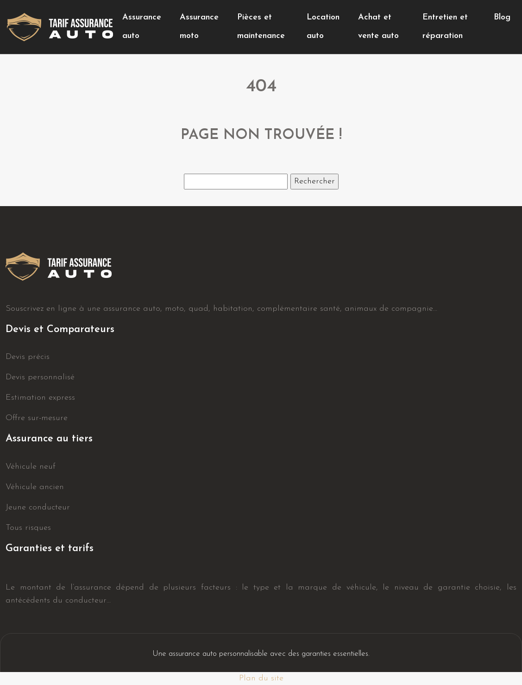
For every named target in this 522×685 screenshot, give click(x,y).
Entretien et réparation (445, 26)
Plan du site (261, 678)
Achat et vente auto (378, 26)
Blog (502, 17)
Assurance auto (141, 26)
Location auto (323, 26)
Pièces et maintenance (261, 26)
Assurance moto (199, 26)
